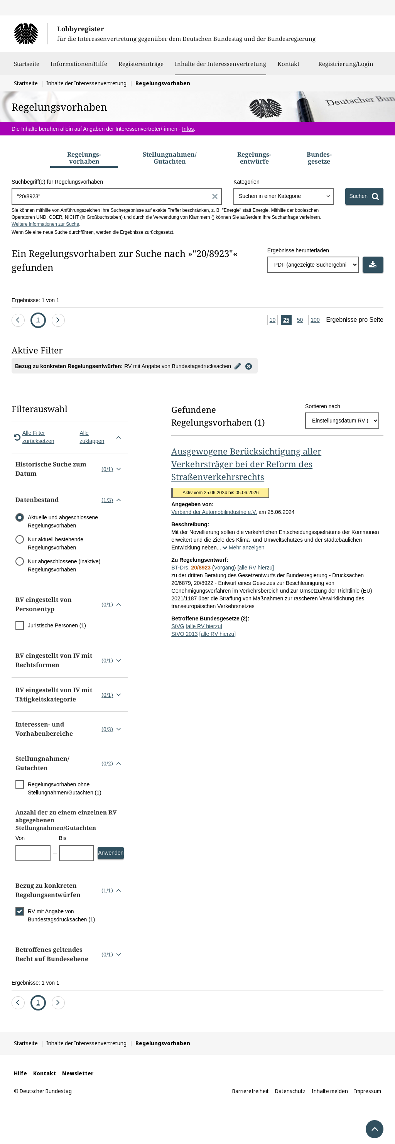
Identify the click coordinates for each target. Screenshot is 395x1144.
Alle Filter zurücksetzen (33, 437)
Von (20, 838)
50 (301, 320)
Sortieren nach (322, 406)
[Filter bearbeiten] (238, 366)
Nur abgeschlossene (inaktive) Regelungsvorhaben (64, 565)
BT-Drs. (191, 567)
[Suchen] (364, 196)
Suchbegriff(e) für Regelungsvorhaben (57, 182)
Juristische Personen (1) (57, 625)
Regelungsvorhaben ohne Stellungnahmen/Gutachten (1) (64, 788)
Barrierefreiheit (250, 1091)
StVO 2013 (184, 634)
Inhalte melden (330, 1091)
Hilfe (20, 1073)
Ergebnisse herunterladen (298, 250)
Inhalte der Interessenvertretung (220, 63)
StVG (177, 626)
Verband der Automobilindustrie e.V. (214, 512)
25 (287, 320)
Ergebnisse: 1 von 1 (35, 300)
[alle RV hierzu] (255, 567)
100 (316, 320)
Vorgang (224, 567)
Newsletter (77, 1073)
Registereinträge (141, 67)
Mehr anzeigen (242, 547)
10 (274, 320)
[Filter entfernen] (248, 366)
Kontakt (288, 67)
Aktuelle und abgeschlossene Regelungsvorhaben (63, 521)
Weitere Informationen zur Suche (45, 224)
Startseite (26, 67)
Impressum (367, 1091)
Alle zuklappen (102, 437)
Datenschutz (290, 1091)
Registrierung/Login (346, 67)
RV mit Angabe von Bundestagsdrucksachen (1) (61, 915)
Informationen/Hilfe (79, 67)
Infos (188, 129)
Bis (62, 838)
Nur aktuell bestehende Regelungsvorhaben (55, 543)
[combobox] (283, 196)
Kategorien (246, 182)
